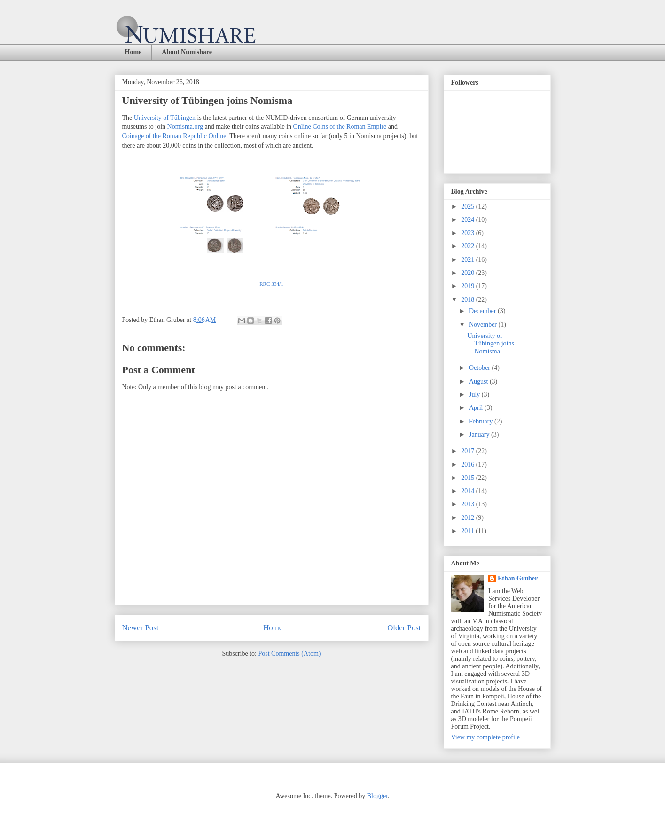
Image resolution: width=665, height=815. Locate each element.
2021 (468, 259)
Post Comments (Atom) (289, 653)
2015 (468, 477)
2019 (468, 286)
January (480, 434)
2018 (468, 299)
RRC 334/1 (271, 284)
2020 (468, 272)
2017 (468, 451)
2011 (468, 530)
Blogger (377, 795)
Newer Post (140, 627)
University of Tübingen (165, 117)
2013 (468, 504)
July (475, 394)
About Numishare (187, 51)
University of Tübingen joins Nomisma (490, 343)
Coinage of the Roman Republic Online (174, 136)
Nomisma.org (185, 126)
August (479, 381)
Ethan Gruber (518, 578)
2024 (468, 219)
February (481, 421)
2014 (468, 490)
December (483, 310)
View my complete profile (485, 737)
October (480, 367)
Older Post (404, 627)
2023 (468, 232)
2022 (468, 246)
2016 (468, 464)
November (484, 324)
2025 (468, 206)
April (477, 407)
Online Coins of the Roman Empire (340, 126)
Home (133, 51)
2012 (468, 517)
